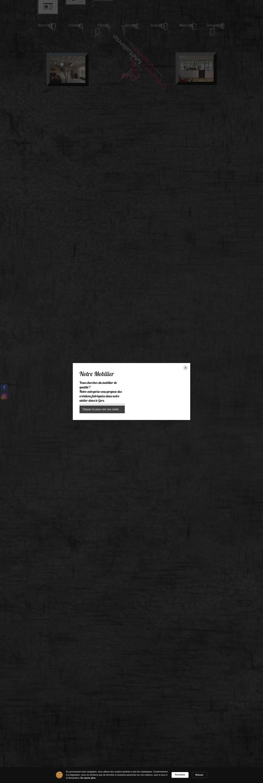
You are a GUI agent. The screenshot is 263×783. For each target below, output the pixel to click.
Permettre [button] (180, 774)
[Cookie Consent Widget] (131, 775)
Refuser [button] (199, 775)
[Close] (185, 367)
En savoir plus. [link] (88, 778)
